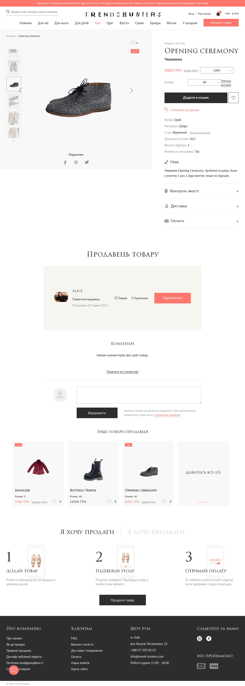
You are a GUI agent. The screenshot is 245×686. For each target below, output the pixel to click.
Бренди (155, 23)
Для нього (61, 23)
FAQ (74, 638)
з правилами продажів (167, 414)
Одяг (110, 23)
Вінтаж (171, 23)
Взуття (124, 23)
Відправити (97, 413)
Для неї (43, 23)
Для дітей (82, 23)
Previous (20, 90)
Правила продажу (18, 650)
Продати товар (221, 22)
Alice (77, 291)
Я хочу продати (87, 532)
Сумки (139, 23)
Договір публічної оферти (24, 656)
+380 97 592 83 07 (143, 650)
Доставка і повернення (86, 650)
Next (131, 90)
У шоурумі (190, 23)
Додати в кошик (196, 97)
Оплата (76, 656)
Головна (11, 35)
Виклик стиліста (82, 644)
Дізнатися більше (200, 132)
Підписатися (172, 298)
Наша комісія (80, 663)
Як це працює (15, 644)
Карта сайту (79, 669)
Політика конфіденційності (24, 663)
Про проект (14, 638)
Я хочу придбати (156, 532)
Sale (97, 23)
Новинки (25, 23)
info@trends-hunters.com (147, 656)
